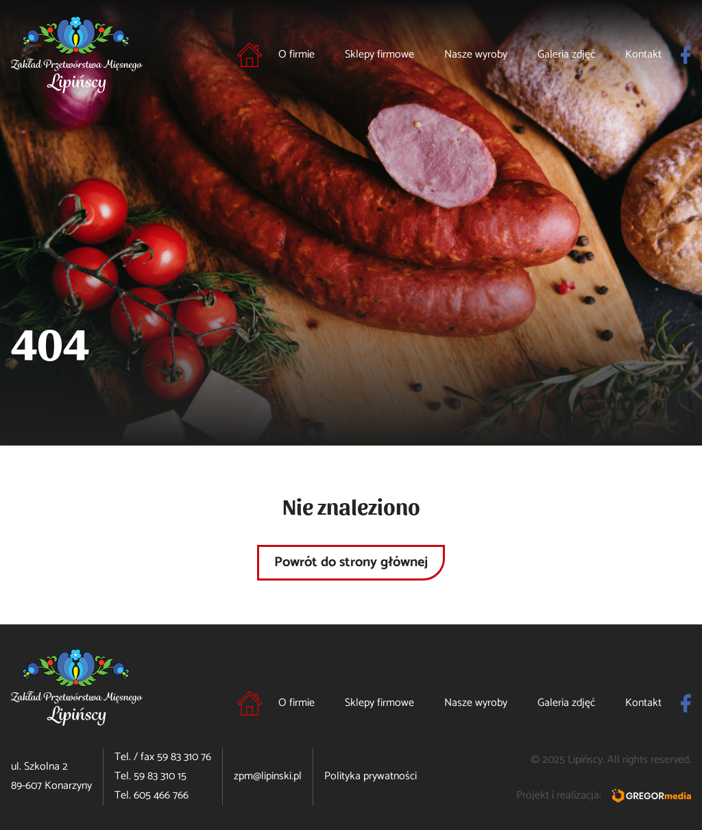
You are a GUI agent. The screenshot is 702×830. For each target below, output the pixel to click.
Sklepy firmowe (379, 54)
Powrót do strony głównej (351, 562)
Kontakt (643, 54)
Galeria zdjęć (566, 54)
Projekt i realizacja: (603, 795)
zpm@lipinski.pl (268, 776)
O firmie (296, 54)
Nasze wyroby (475, 54)
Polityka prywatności (370, 776)
